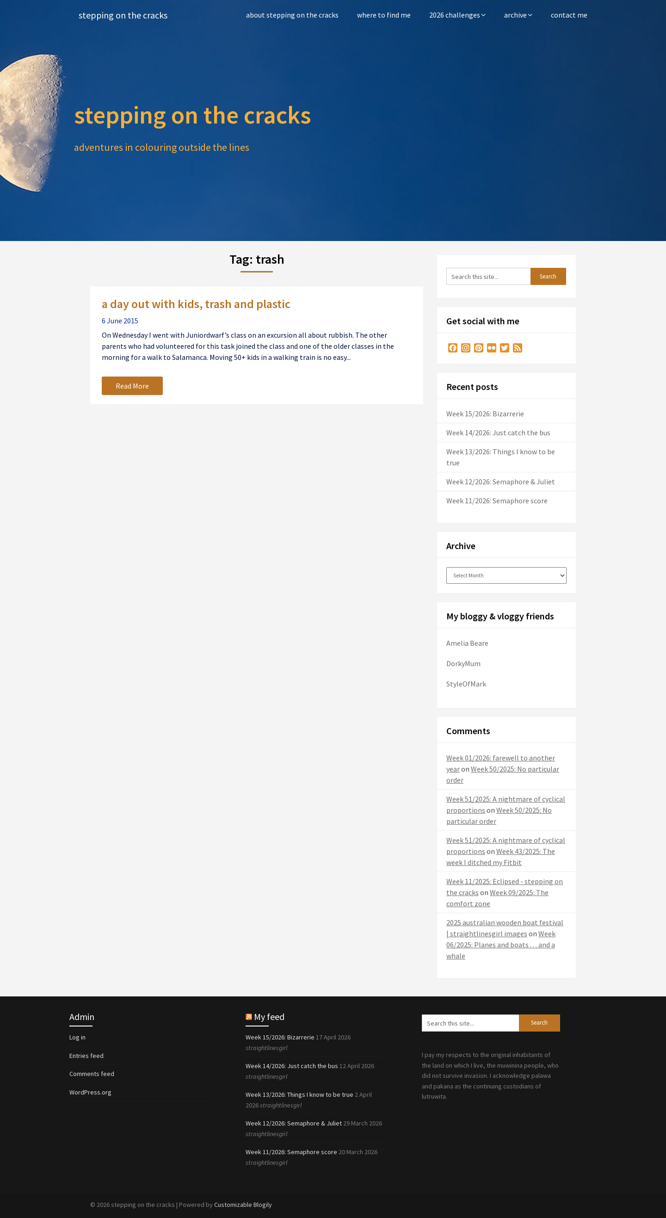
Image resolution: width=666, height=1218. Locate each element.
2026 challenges (454, 14)
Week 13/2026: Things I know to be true (299, 1094)
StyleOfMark (466, 683)
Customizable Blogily (243, 1204)
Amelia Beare (467, 643)
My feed (269, 1016)
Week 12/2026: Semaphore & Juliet (500, 481)
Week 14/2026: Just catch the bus (498, 432)
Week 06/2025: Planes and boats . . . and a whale (500, 944)
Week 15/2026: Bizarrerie (485, 413)
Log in (77, 1037)
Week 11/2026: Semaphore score (497, 500)
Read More (132, 385)
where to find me (384, 14)
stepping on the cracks (123, 15)
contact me (569, 14)
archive (515, 14)
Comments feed (91, 1074)
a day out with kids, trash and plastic (196, 303)
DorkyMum (463, 663)
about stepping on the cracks (292, 14)
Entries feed (86, 1055)
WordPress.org (90, 1092)
